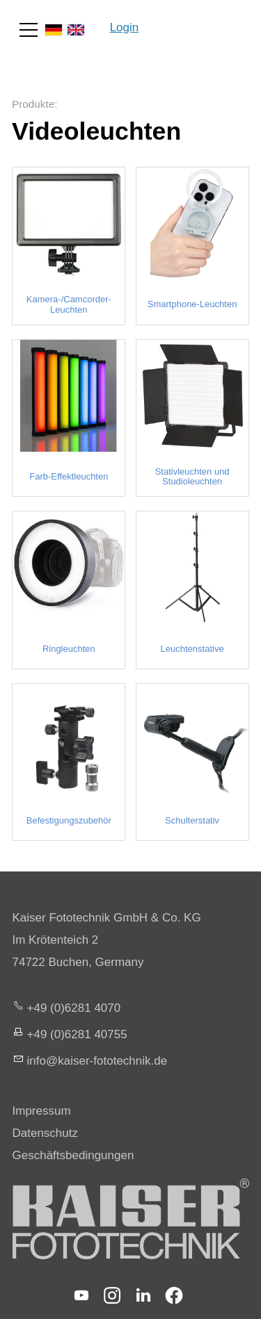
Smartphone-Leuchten (192, 304)
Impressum (42, 1110)
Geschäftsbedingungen (73, 1155)
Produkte (33, 104)
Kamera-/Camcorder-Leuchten (68, 304)
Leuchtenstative (192, 649)
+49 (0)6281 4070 (74, 1008)
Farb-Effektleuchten (68, 477)
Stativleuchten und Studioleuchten (192, 476)
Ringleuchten (68, 649)
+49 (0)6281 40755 (77, 1034)
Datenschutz (46, 1133)
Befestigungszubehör (68, 821)
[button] (28, 30)
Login (124, 27)
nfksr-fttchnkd (97, 1060)
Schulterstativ (192, 821)
